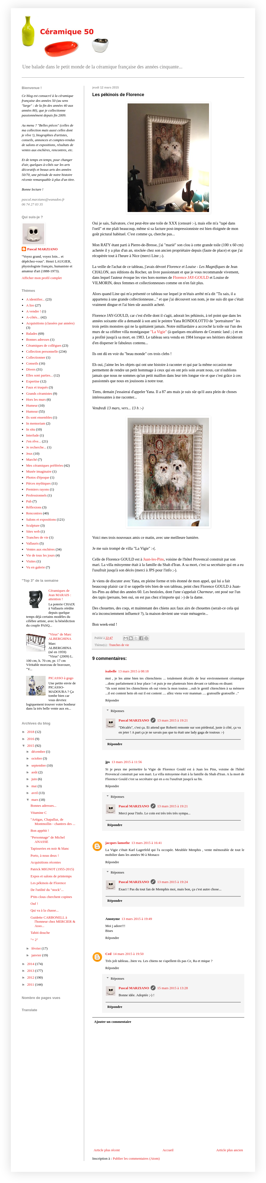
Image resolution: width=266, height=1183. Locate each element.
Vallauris (32, 543)
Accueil (168, 1150)
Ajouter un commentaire (112, 1022)
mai (34, 786)
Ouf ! (34, 904)
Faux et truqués (37, 387)
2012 (31, 977)
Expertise (32, 381)
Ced (108, 954)
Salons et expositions (41, 519)
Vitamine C (38, 813)
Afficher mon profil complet (42, 278)
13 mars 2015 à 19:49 (136, 919)
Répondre (112, 700)
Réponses (117, 711)
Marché (31, 459)
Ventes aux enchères (40, 549)
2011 (31, 984)
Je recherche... (36, 447)
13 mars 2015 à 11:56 (127, 762)
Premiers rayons (37, 489)
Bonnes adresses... (43, 806)
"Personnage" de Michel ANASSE (47, 839)
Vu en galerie (35, 567)
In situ (30, 429)
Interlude (32, 435)
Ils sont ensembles (39, 417)
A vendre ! (33, 311)
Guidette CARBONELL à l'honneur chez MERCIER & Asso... (52, 921)
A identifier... (35, 299)
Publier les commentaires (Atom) (136, 1158)
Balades (31, 333)
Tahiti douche (40, 933)
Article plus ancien (229, 1150)
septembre (39, 765)
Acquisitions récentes (45, 862)
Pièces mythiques (38, 483)
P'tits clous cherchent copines (51, 897)
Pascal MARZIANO (134, 720)
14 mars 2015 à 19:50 (128, 954)
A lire (30, 305)
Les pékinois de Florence (48, 883)
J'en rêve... (33, 441)
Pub (28, 501)
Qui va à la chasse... (44, 910)
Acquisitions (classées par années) (50, 323)
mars (35, 800)
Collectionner (35, 357)
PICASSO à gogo (60, 678)
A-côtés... (33, 317)
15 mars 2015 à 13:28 (172, 988)
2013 (31, 971)
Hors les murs (36, 399)
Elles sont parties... (39, 375)
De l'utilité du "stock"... (47, 890)
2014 (31, 964)
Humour (32, 411)
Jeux (29, 453)
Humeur (32, 405)
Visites (31, 561)
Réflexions (33, 507)
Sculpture (33, 525)
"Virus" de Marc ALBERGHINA (59, 636)
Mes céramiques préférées (44, 465)
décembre (38, 751)
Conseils (32, 363)
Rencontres (34, 513)
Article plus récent (107, 1150)
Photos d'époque (37, 477)
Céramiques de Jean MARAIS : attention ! (59, 595)
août (35, 772)
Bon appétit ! (39, 830)
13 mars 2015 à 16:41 (146, 843)
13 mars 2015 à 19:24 (172, 882)
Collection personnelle (42, 351)
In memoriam (35, 423)
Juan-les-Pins (153, 559)
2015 (31, 746)
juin (34, 779)
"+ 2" (34, 940)
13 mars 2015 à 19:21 (172, 720)
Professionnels (36, 495)
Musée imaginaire (39, 471)
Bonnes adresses (37, 339)
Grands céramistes (39, 393)
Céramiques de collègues (43, 345)
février (36, 948)
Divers (31, 369)
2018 (31, 732)
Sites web (33, 531)
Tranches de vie (119, 645)
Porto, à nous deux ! (44, 855)
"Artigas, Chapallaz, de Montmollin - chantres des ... (52, 821)
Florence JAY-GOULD (191, 277)
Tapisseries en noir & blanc (49, 848)
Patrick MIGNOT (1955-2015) (52, 869)
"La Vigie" (158, 332)
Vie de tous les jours (40, 555)
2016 (31, 739)
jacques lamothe (117, 843)
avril (35, 793)
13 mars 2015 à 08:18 (133, 671)
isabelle (110, 671)
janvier (36, 955)
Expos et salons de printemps (51, 876)
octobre (37, 758)
